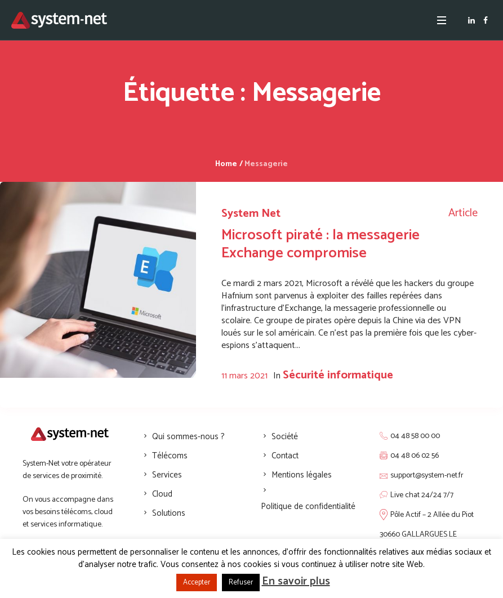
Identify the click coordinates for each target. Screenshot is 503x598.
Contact (285, 456)
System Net (251, 213)
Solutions (168, 513)
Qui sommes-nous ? (188, 437)
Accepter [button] (196, 582)
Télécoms (170, 456)
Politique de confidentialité (308, 506)
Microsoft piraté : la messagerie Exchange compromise (320, 244)
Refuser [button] (241, 582)
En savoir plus (296, 581)
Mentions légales (301, 475)
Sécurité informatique (338, 375)
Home (226, 164)
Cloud (162, 494)
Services (167, 475)
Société (284, 437)
